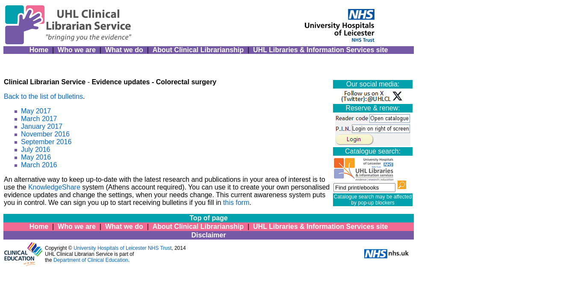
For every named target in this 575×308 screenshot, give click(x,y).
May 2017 (36, 111)
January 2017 (41, 126)
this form (236, 202)
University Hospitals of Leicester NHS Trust (122, 248)
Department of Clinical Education (90, 260)
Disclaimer (209, 235)
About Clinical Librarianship (198, 49)
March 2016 (39, 165)
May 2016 (36, 157)
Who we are (77, 49)
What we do (124, 49)
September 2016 (46, 141)
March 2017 (39, 118)
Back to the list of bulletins (43, 96)
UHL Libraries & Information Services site (320, 49)
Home (38, 49)
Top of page (208, 218)
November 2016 (45, 134)
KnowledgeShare (54, 187)
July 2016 (35, 149)
